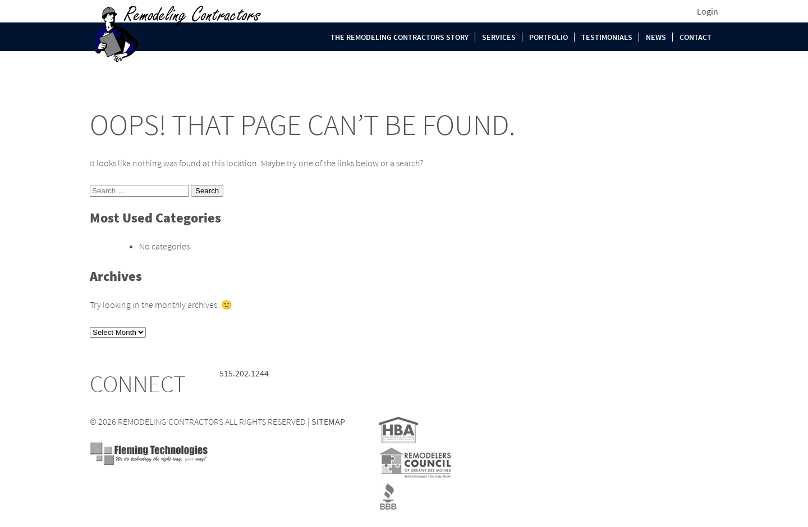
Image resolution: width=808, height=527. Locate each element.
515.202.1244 (244, 373)
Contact (695, 37)
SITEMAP (328, 421)
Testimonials (606, 37)
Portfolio (548, 37)
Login (707, 11)
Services (499, 37)
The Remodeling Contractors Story (399, 37)
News (656, 37)
